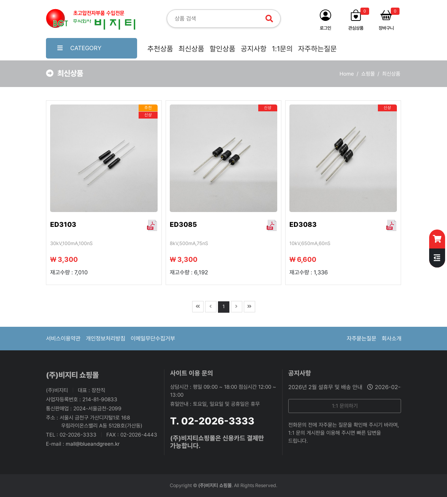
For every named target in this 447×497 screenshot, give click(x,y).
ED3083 (303, 224)
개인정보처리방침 (105, 338)
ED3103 (63, 224)
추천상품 (160, 48)
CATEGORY (79, 48)
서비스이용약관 (63, 338)
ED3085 (183, 224)
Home (347, 74)
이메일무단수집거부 (153, 338)
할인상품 (222, 48)
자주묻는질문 (361, 338)
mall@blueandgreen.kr (93, 444)
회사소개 (391, 338)
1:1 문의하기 (345, 406)
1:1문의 (282, 48)
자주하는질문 (317, 48)
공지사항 (254, 48)
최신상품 (191, 48)
